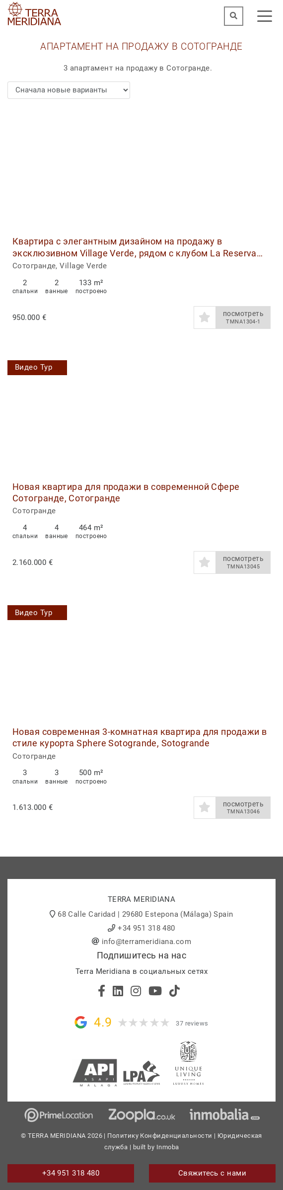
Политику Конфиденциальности (159, 1135)
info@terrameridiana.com (146, 941)
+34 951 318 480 (146, 928)
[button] (264, 168)
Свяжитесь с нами (212, 1173)
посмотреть (243, 317)
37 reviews (192, 1023)
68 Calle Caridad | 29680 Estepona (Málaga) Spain (145, 914)
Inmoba (167, 1147)
